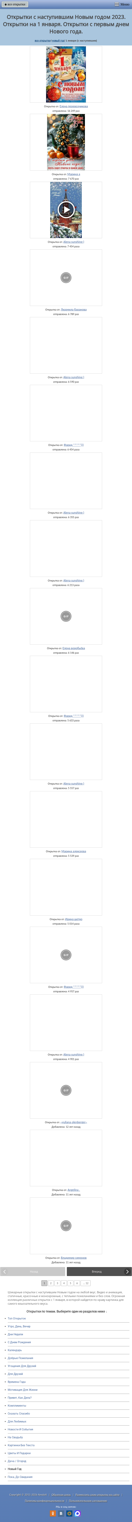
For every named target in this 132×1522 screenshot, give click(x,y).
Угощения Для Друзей (22, 1366)
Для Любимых (17, 1421)
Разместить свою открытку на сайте (98, 1495)
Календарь (15, 1350)
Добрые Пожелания (20, 1358)
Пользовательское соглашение (88, 1501)
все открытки (15, 4)
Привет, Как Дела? (20, 1397)
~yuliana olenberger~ (73, 1122)
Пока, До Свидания (20, 1477)
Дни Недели (15, 1334)
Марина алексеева (74, 851)
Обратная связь (61, 1495)
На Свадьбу (15, 1437)
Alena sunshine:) (73, 241)
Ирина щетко (73, 919)
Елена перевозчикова (74, 106)
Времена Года (17, 1382)
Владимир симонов (74, 1257)
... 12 (85, 1283)
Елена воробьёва (74, 648)
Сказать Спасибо (19, 1413)
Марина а (73, 174)
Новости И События (20, 1429)
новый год (58, 40)
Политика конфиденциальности (44, 1501)
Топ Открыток (17, 1318)
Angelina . (74, 1189)
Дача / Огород (17, 1461)
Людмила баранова (74, 309)
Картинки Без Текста (21, 1445)
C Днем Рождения (19, 1342)
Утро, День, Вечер (19, 1326)
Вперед (97, 1271)
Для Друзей (15, 1374)
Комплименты (17, 1405)
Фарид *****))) (74, 444)
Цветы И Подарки (19, 1453)
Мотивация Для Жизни (22, 1389)
